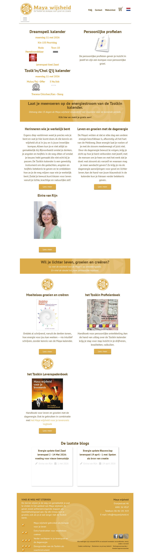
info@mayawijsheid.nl (118, 514)
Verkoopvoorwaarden (120, 546)
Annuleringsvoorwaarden (120, 548)
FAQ (90, 10)
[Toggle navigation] (25, 19)
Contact (98, 10)
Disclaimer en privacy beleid (101, 546)
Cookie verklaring (84, 546)
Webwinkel (110, 10)
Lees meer (47, 186)
